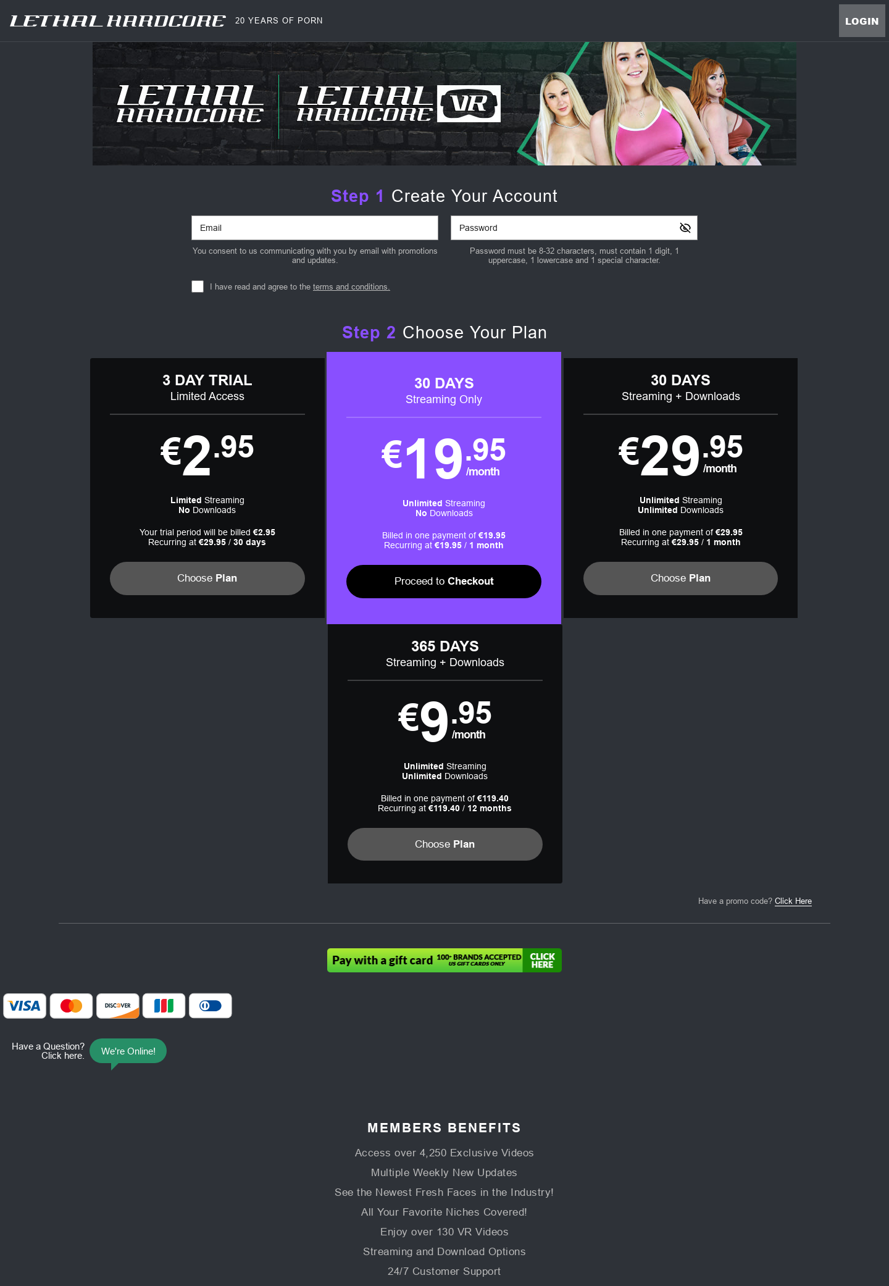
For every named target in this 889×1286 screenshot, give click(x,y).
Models (409, 1147)
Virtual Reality (505, 1147)
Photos (450, 1147)
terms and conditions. (351, 286)
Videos (326, 1147)
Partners (596, 1147)
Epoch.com (224, 1208)
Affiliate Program (199, 1176)
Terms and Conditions (314, 1176)
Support (252, 1176)
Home (287, 1147)
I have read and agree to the (300, 287)
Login (862, 21)
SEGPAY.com (531, 1208)
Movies (367, 1147)
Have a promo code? (755, 642)
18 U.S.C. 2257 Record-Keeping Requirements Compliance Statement (600, 1176)
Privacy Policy (387, 1176)
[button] (155, 488)
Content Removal (692, 1208)
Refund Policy (446, 1176)
